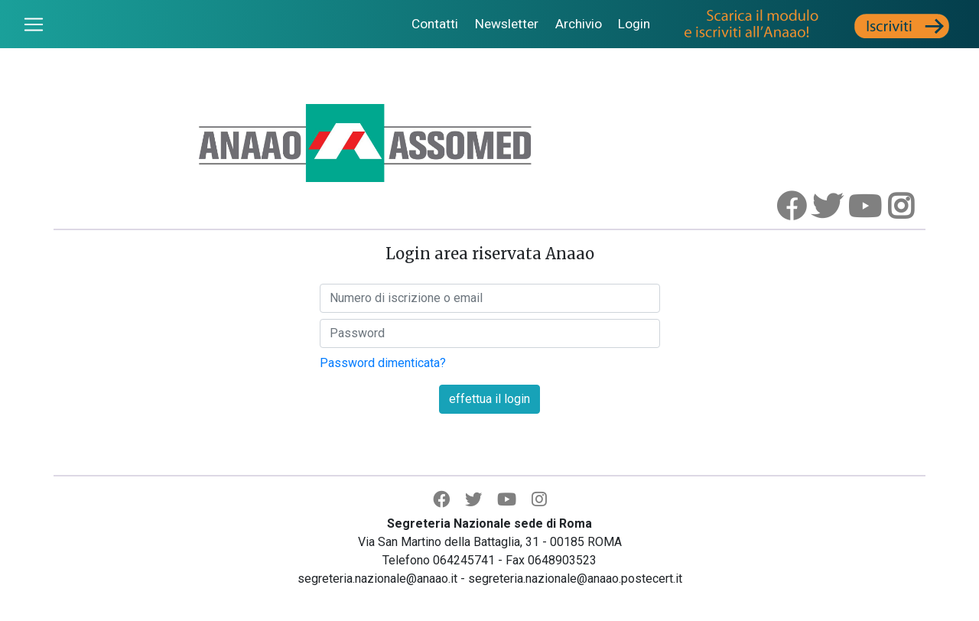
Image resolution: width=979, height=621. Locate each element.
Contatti (434, 23)
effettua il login (489, 399)
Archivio (578, 23)
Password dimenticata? (383, 363)
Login (634, 23)
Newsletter (506, 23)
